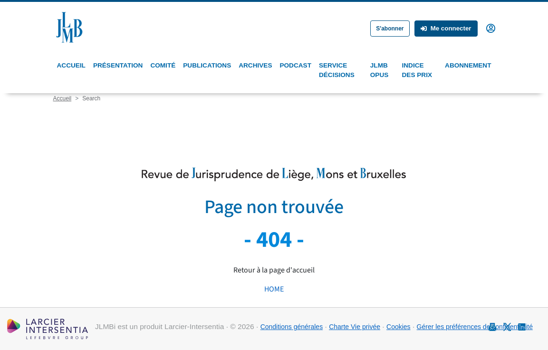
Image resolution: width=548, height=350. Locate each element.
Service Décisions (337, 70)
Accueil (71, 65)
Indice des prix (417, 70)
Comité (162, 65)
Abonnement (468, 65)
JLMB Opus (379, 70)
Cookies (398, 327)
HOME (274, 289)
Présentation (118, 65)
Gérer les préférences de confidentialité (475, 327)
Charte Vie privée (354, 327)
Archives (255, 65)
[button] (490, 27)
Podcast (295, 65)
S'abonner (390, 28)
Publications (207, 65)
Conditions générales (291, 327)
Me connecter (446, 28)
